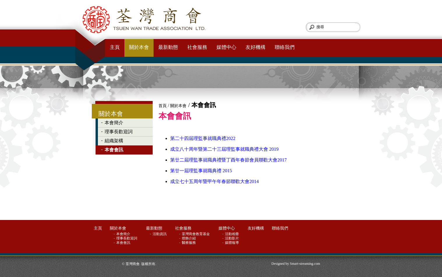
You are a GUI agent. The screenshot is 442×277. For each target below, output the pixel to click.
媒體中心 (226, 47)
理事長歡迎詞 (119, 131)
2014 (254, 181)
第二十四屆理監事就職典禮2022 (202, 138)
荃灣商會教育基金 (196, 234)
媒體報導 (232, 243)
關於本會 (139, 47)
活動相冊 (232, 234)
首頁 (163, 106)
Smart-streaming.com (305, 264)
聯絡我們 (285, 47)
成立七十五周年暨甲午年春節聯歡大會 (209, 181)
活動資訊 (160, 234)
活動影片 (232, 238)
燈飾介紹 (189, 238)
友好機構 (255, 47)
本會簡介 (114, 122)
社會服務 (197, 47)
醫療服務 (189, 243)
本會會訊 (114, 149)
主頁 (115, 47)
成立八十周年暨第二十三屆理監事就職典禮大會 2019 (224, 149)
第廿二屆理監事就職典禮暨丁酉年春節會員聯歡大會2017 (228, 159)
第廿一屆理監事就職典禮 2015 (201, 170)
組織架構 (114, 140)
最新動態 (168, 47)
